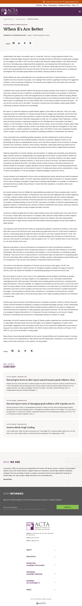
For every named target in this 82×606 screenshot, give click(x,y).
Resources (31, 556)
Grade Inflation (22, 376)
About (29, 550)
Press (74, 5)
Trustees (39, 5)
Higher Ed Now (69, 2)
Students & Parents (64, 5)
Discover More (7, 479)
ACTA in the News (11, 376)
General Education (20, 19)
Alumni (45, 5)
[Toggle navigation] (80, 11)
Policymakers (52, 5)
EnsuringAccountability (33, 582)
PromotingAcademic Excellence (35, 564)
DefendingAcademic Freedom (34, 573)
